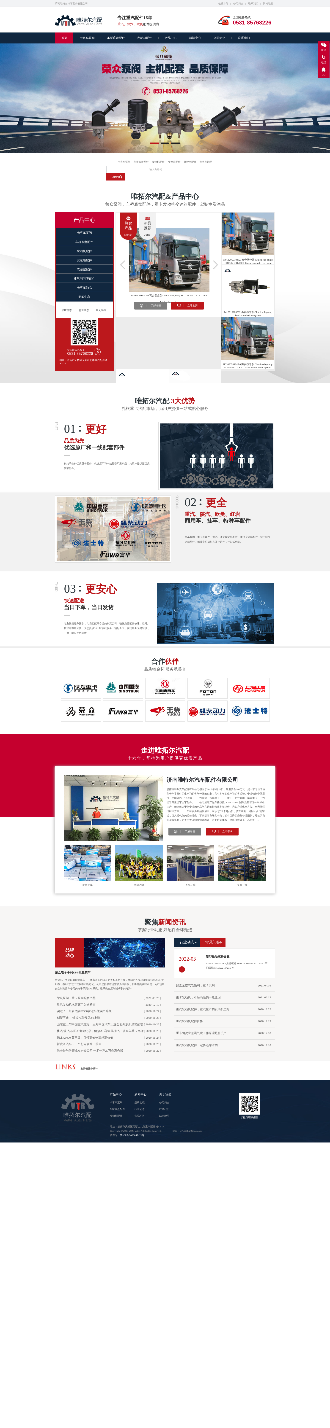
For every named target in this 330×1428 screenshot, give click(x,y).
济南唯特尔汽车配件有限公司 (202, 780)
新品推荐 (147, 225)
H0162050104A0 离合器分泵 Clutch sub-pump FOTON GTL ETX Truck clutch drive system (169, 296)
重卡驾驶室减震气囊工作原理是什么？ (201, 1033)
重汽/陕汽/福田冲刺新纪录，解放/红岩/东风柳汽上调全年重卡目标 (100, 1031)
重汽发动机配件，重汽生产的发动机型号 (203, 1009)
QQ (323, 74)
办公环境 (190, 885)
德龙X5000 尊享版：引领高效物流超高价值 (85, 1037)
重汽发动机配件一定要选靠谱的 (197, 1045)
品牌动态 (67, 310)
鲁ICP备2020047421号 (132, 1135)
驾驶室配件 (190, 161)
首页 (64, 38)
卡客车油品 (206, 161)
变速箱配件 (174, 161)
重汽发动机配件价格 (189, 1021)
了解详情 (156, 305)
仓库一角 (242, 885)
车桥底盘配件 (116, 38)
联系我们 (253, 3)
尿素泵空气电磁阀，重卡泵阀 (195, 985)
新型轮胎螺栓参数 (218, 956)
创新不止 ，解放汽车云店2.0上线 (78, 1017)
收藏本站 (223, 3)
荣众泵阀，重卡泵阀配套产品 (76, 998)
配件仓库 (87, 885)
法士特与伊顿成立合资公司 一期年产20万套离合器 (90, 1050)
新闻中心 (195, 38)
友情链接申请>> (89, 1068)
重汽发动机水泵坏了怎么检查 (76, 1004)
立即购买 (192, 305)
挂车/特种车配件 (84, 278)
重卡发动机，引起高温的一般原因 (198, 997)
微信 (323, 49)
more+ (128, 235)
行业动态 (84, 310)
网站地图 (268, 3)
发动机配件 (144, 38)
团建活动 (139, 885)
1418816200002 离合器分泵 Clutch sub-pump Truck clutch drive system (248, 314)
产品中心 (171, 38)
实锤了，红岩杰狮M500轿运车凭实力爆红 (84, 1011)
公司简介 (238, 3)
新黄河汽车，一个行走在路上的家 (79, 1044)
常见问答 (101, 310)
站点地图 (164, 1115)
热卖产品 (128, 225)
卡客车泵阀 (87, 38)
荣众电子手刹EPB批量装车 (73, 972)
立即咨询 (227, 831)
